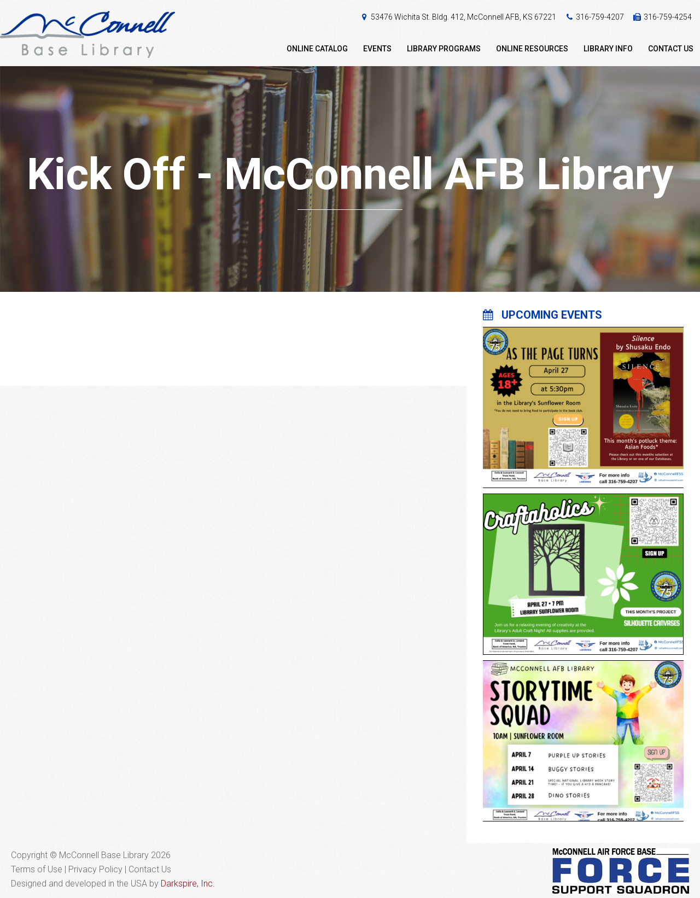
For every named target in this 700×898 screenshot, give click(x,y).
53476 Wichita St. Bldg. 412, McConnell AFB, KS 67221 (463, 17)
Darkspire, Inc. (188, 883)
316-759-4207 (600, 17)
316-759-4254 (668, 17)
